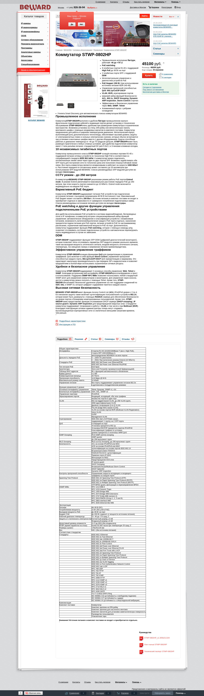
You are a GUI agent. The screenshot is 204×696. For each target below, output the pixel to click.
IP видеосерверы (29, 27)
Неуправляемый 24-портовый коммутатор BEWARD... (165, 26)
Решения (79, 339)
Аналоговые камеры (31, 52)
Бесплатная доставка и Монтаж (156, 92)
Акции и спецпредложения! (33, 70)
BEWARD (68, 50)
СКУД (23, 36)
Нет (81, 24)
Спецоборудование (30, 64)
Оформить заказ (162, 693)
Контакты (114, 2)
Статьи (94, 339)
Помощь (175, 2)
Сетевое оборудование (82, 50)
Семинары (110, 339)
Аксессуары (27, 60)
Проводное (98, 50)
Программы (26, 48)
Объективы (26, 56)
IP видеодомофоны (30, 31)
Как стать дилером (142, 2)
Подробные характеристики (72, 321)
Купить (149, 75)
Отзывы (126, 2)
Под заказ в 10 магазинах (153, 89)
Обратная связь (35, 693)
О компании (100, 2)
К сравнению (167, 74)
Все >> (171, 16)
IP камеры (26, 23)
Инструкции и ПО (67, 324)
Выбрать (91, 7)
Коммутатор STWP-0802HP (115, 50)
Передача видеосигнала (32, 44)
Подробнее (62, 339)
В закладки (166, 77)
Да (72, 24)
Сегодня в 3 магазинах (152, 87)
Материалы (159, 2)
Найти (145, 16)
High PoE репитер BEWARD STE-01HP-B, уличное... (164, 35)
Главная (59, 50)
